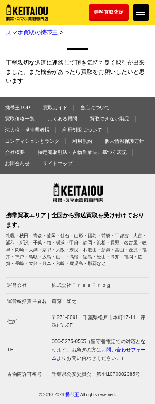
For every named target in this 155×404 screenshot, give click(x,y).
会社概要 (15, 152)
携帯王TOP (17, 108)
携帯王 (72, 394)
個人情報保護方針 (124, 141)
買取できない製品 (109, 119)
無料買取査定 (109, 12)
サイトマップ (57, 163)
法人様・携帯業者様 (27, 130)
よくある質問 (62, 119)
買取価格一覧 (20, 119)
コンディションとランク (32, 141)
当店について (95, 108)
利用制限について (82, 130)
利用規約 (82, 141)
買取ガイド (55, 108)
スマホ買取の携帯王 (32, 32)
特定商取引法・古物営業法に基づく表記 (82, 152)
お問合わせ (17, 163)
